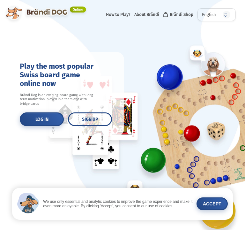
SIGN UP (90, 119)
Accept (212, 203)
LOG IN (41, 119)
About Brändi (146, 14)
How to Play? (118, 14)
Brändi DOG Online (20, 6)
